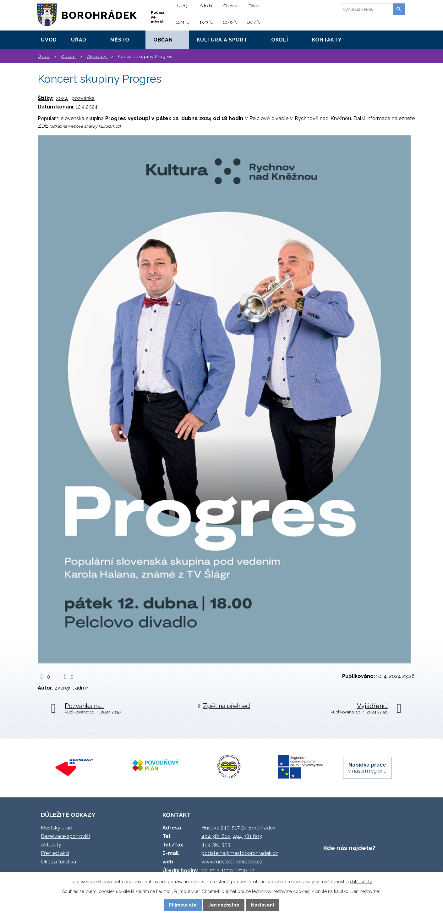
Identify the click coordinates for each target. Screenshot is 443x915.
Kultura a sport (222, 40)
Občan (163, 40)
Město (119, 40)
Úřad (78, 40)
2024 (62, 98)
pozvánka (83, 98)
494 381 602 (216, 836)
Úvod (49, 40)
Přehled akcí (55, 853)
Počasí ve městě (157, 17)
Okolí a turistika (58, 862)
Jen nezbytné (224, 904)
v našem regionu (367, 768)
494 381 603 (247, 836)
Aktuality (97, 56)
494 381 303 (215, 845)
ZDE (43, 126)
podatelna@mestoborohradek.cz (239, 853)
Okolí (279, 40)
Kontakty (327, 40)
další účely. (361, 881)
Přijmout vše (183, 904)
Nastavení (262, 904)
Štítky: (45, 98)
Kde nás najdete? (349, 847)
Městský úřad (56, 828)
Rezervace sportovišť (65, 836)
